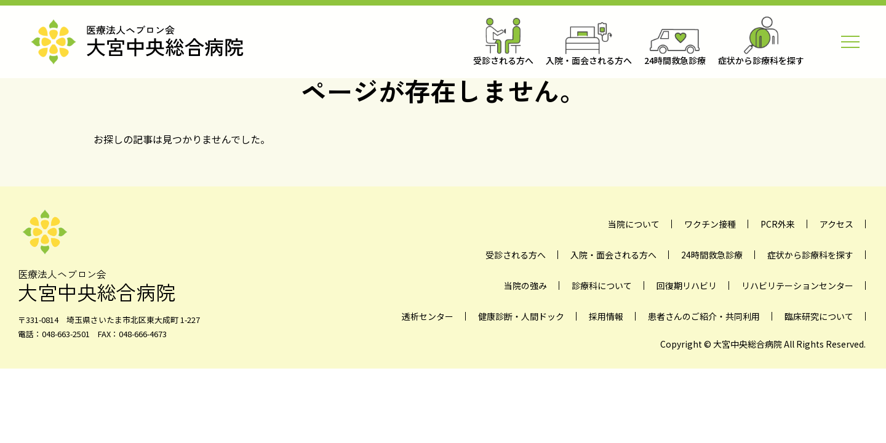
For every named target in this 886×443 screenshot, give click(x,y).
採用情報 (606, 316)
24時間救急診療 (712, 255)
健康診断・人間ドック (521, 316)
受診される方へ (515, 255)
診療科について (602, 285)
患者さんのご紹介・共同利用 (704, 316)
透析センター (427, 316)
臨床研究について (818, 316)
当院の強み (525, 285)
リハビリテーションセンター (797, 285)
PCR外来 (777, 224)
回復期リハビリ (687, 285)
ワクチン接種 (710, 224)
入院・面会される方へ (613, 255)
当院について (634, 224)
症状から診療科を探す (810, 255)
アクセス (836, 224)
